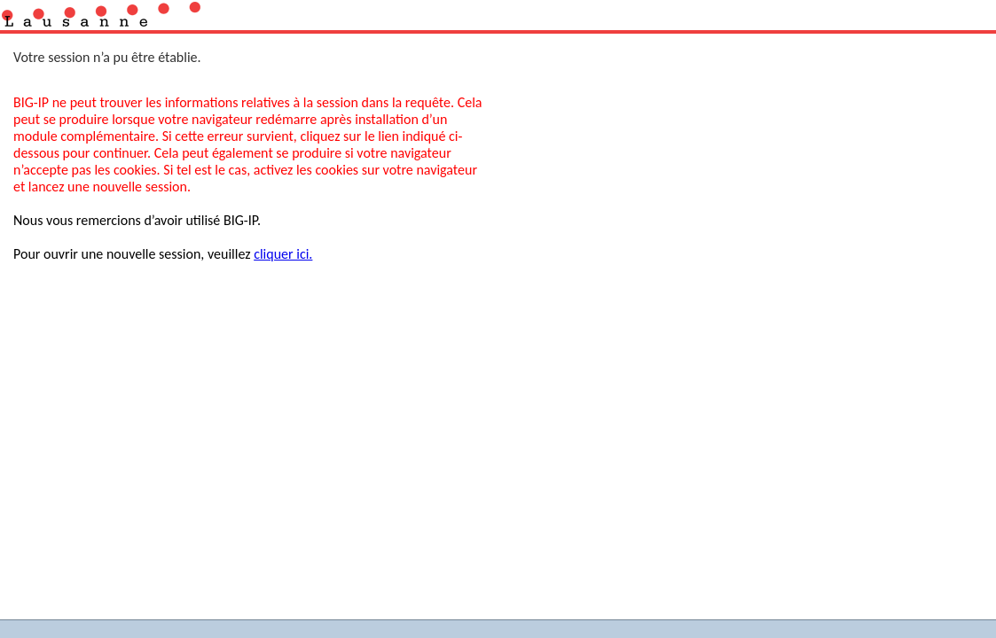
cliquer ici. (283, 253)
